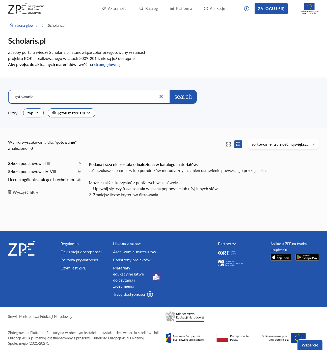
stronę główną (107, 64)
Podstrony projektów (132, 259)
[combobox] (33, 112)
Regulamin (70, 243)
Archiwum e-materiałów (134, 251)
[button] (247, 8)
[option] (44, 163)
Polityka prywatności (79, 259)
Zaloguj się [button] (271, 8)
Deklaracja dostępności (81, 251)
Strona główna (23, 25)
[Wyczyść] (161, 96)
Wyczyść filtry (23, 192)
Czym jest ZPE (73, 267)
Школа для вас (127, 243)
